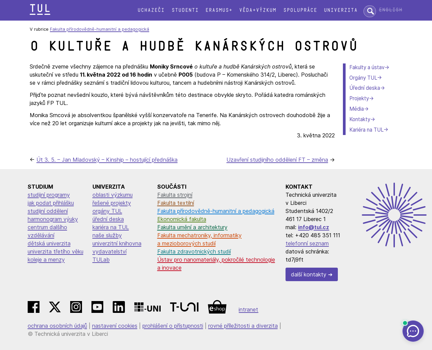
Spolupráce (300, 10)
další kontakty (308, 274)
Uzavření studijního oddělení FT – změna (277, 159)
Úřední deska (364, 88)
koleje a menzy (46, 259)
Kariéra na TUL (366, 130)
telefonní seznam (307, 243)
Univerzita (340, 10)
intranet (248, 309)
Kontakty (359, 119)
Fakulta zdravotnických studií (194, 251)
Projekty (359, 98)
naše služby (107, 235)
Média (356, 109)
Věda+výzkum (257, 10)
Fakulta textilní (175, 202)
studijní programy (49, 194)
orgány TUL (107, 211)
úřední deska (108, 219)
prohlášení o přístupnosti (172, 325)
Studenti (184, 10)
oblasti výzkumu (112, 194)
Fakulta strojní (174, 194)
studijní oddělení (48, 211)
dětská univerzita (49, 243)
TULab (101, 259)
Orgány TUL (363, 78)
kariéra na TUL (110, 227)
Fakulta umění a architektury (192, 227)
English (390, 10)
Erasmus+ (218, 10)
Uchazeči (150, 10)
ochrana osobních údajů (57, 325)
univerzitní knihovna (116, 243)
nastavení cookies (114, 325)
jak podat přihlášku (51, 202)
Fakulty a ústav (366, 67)
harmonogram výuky (53, 219)
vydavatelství (109, 251)
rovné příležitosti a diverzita (243, 325)
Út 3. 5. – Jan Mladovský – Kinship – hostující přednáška (107, 159)
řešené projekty (111, 202)
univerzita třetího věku (55, 251)
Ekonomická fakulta (181, 219)
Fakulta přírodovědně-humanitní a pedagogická (99, 29)
